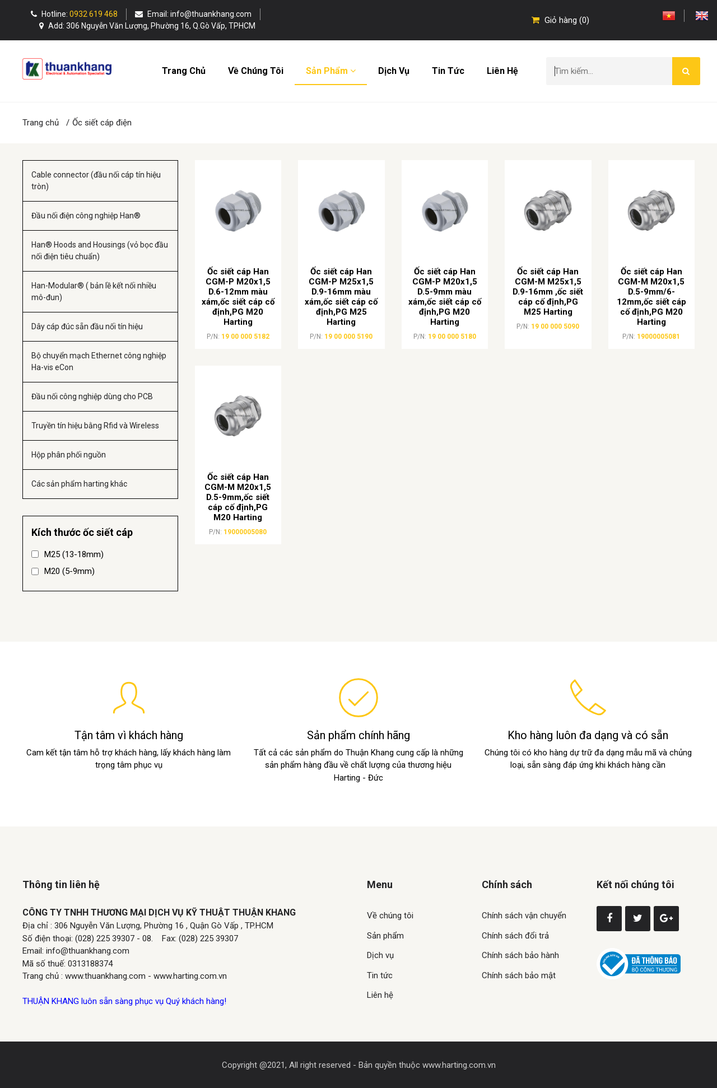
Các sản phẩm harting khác (79, 483)
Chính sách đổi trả (515, 936)
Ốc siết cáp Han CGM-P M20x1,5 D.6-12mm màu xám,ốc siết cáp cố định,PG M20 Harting (238, 297)
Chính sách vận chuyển (524, 915)
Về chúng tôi (255, 71)
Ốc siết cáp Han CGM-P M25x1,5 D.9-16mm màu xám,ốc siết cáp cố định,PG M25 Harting (341, 297)
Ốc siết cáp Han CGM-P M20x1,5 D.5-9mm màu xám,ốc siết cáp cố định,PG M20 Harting (444, 297)
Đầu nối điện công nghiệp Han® (86, 215)
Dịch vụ (393, 71)
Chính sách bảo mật (519, 975)
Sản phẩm (331, 71)
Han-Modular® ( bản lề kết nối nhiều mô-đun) (93, 291)
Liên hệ (502, 71)
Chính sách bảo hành (520, 955)
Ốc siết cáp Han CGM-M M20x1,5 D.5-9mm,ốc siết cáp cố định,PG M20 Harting (237, 497)
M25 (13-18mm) (67, 554)
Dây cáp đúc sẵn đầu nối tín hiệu (87, 326)
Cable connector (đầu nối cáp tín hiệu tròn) (96, 180)
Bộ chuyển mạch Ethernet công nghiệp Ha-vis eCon (98, 361)
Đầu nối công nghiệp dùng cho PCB (92, 396)
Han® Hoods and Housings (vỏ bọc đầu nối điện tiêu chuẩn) (99, 250)
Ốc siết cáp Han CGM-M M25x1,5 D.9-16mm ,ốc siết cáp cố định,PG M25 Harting (548, 292)
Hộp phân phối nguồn (68, 454)
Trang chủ (184, 71)
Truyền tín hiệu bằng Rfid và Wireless (95, 425)
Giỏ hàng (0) (560, 20)
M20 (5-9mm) (63, 571)
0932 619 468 (93, 14)
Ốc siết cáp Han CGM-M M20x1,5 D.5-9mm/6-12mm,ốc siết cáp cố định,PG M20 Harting (651, 297)
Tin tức (448, 71)
